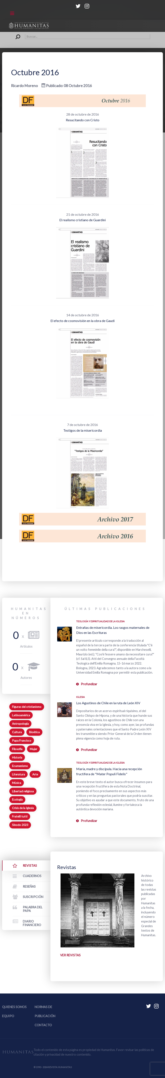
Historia (17, 757)
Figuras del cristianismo (26, 706)
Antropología (20, 723)
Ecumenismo (20, 766)
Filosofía (17, 749)
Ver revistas (70, 955)
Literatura (18, 774)
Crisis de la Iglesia (23, 808)
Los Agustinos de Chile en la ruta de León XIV (108, 703)
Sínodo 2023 (20, 825)
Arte (35, 774)
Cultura (17, 732)
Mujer (33, 749)
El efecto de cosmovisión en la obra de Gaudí (82, 321)
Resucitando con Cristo (82, 120)
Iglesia (80, 697)
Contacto (43, 1025)
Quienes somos (14, 1007)
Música (16, 783)
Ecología (17, 799)
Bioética (34, 732)
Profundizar (89, 684)
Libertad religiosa (23, 791)
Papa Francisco (21, 740)
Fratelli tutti (19, 816)
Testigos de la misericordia (82, 430)
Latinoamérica (21, 715)
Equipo (8, 1016)
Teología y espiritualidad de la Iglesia (100, 621)
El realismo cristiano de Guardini (82, 220)
